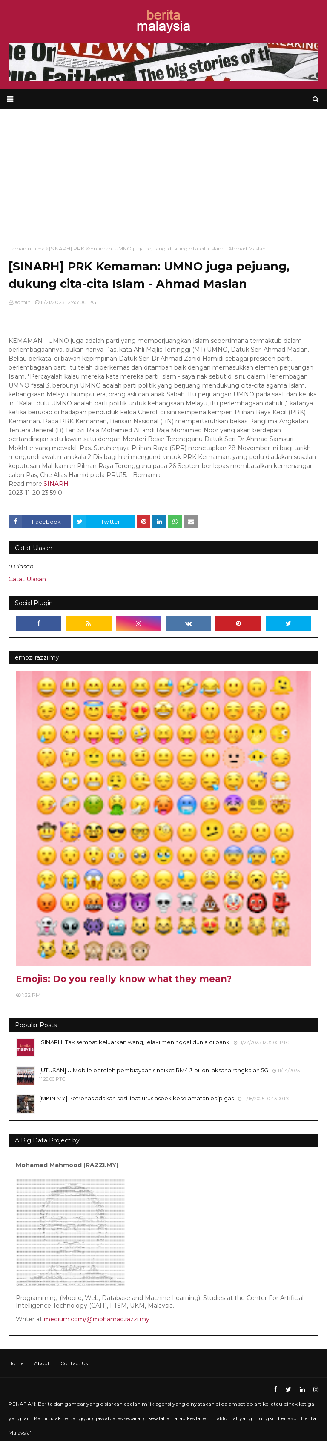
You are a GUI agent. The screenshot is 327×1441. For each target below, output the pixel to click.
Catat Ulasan (27, 579)
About (42, 1363)
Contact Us (74, 1363)
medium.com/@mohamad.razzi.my (96, 1319)
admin (22, 302)
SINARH (56, 484)
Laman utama (27, 248)
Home (16, 1363)
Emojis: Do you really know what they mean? (124, 978)
